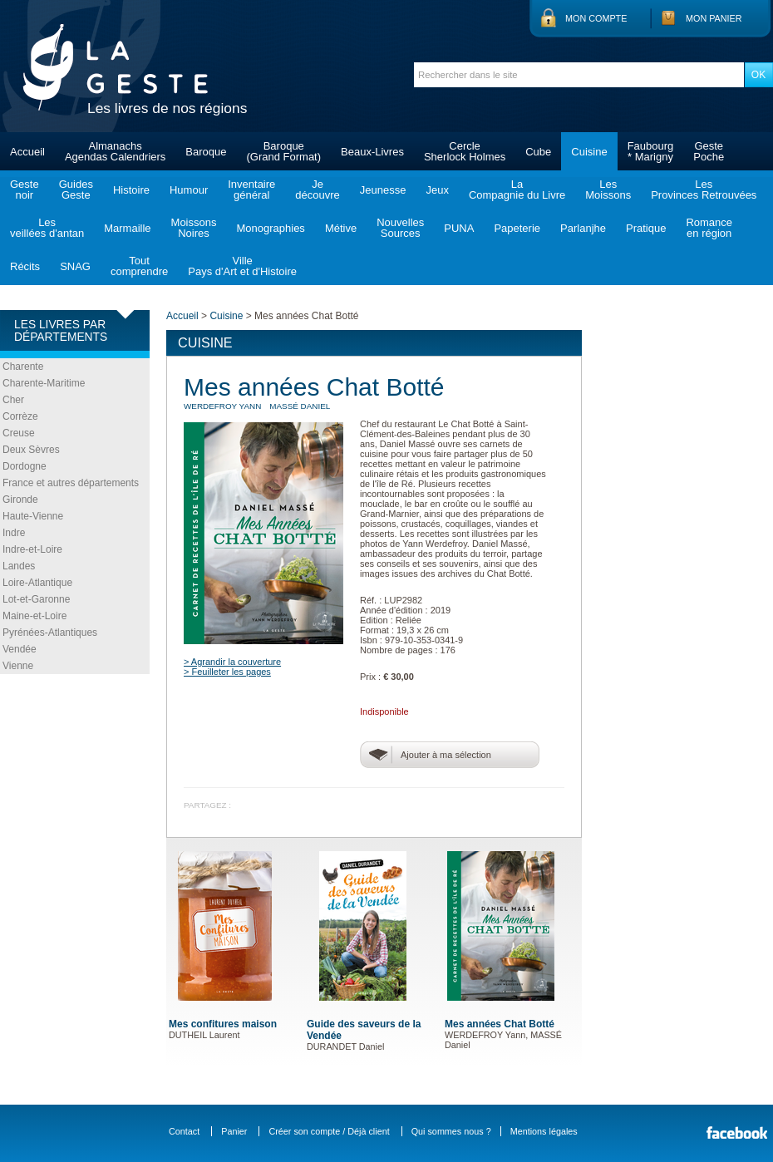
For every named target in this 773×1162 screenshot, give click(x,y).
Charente (22, 366)
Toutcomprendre (139, 266)
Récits (25, 266)
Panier (234, 1131)
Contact (184, 1131)
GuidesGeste (76, 189)
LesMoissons (608, 189)
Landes (18, 566)
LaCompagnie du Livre (517, 189)
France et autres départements (70, 483)
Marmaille (127, 228)
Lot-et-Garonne (36, 599)
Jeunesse (383, 190)
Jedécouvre (317, 189)
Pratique (646, 228)
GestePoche (708, 151)
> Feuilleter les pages (227, 672)
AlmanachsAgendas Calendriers (115, 151)
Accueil (27, 151)
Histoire (131, 190)
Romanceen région (709, 227)
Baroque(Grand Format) (283, 151)
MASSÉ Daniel (299, 406)
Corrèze (20, 416)
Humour (189, 190)
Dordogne (24, 466)
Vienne (17, 666)
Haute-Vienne (32, 516)
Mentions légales (544, 1131)
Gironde (20, 499)
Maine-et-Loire (34, 616)
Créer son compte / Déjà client (328, 1131)
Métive (341, 228)
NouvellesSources (400, 227)
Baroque (205, 151)
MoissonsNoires (194, 227)
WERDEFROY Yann (222, 406)
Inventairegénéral (251, 189)
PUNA (459, 228)
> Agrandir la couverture (232, 662)
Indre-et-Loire (32, 549)
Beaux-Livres (372, 151)
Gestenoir (24, 189)
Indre (13, 533)
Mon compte (596, 18)
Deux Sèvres (31, 449)
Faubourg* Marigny (651, 151)
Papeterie (517, 228)
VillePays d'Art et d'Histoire (242, 266)
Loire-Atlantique (37, 582)
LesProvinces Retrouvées (703, 189)
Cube (538, 151)
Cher (13, 400)
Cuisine (589, 151)
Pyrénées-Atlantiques (49, 632)
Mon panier (714, 18)
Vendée (19, 649)
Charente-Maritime (43, 383)
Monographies (270, 228)
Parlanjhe (583, 228)
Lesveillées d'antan (47, 227)
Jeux (437, 190)
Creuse (18, 433)
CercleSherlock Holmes (464, 151)
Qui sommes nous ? (451, 1131)
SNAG (75, 266)
